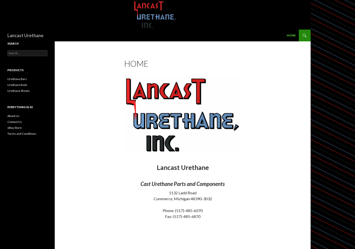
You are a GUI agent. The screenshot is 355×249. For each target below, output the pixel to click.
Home (291, 35)
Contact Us (14, 122)
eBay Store (14, 128)
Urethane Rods (17, 85)
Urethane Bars (17, 79)
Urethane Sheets (18, 91)
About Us (13, 116)
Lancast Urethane (25, 35)
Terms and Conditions (21, 133)
